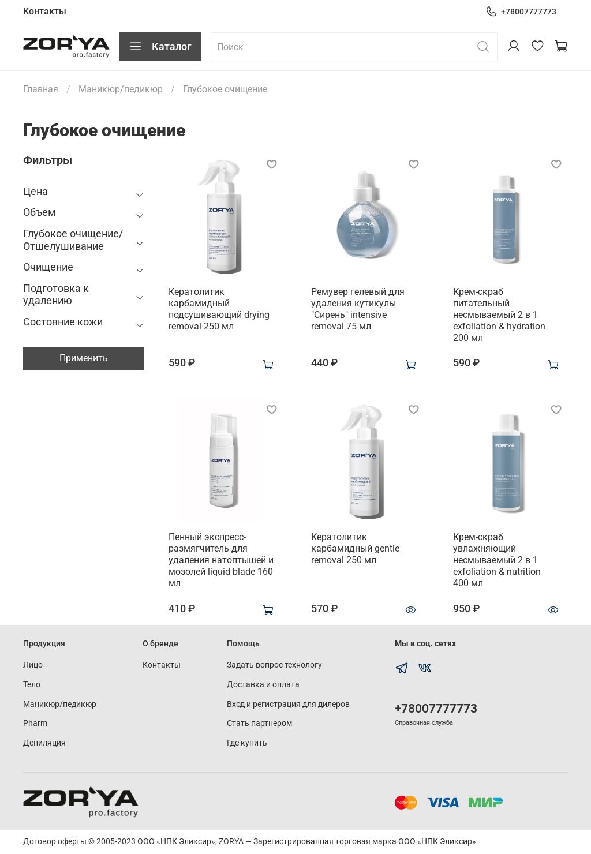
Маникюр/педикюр (120, 89)
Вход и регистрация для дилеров (288, 704)
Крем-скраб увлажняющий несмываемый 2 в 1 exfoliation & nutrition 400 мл (497, 560)
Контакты (44, 11)
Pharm (35, 723)
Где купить (247, 743)
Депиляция (44, 743)
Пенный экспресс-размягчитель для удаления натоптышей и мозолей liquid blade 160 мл (221, 560)
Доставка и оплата (263, 685)
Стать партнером (259, 723)
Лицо (33, 665)
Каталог (160, 47)
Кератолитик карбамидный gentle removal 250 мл (355, 548)
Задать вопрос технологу (274, 665)
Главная (40, 89)
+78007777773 (520, 12)
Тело (31, 685)
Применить (83, 358)
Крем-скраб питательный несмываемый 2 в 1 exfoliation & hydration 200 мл (499, 314)
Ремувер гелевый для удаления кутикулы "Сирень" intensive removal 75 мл (358, 309)
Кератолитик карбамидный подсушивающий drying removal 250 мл (219, 309)
